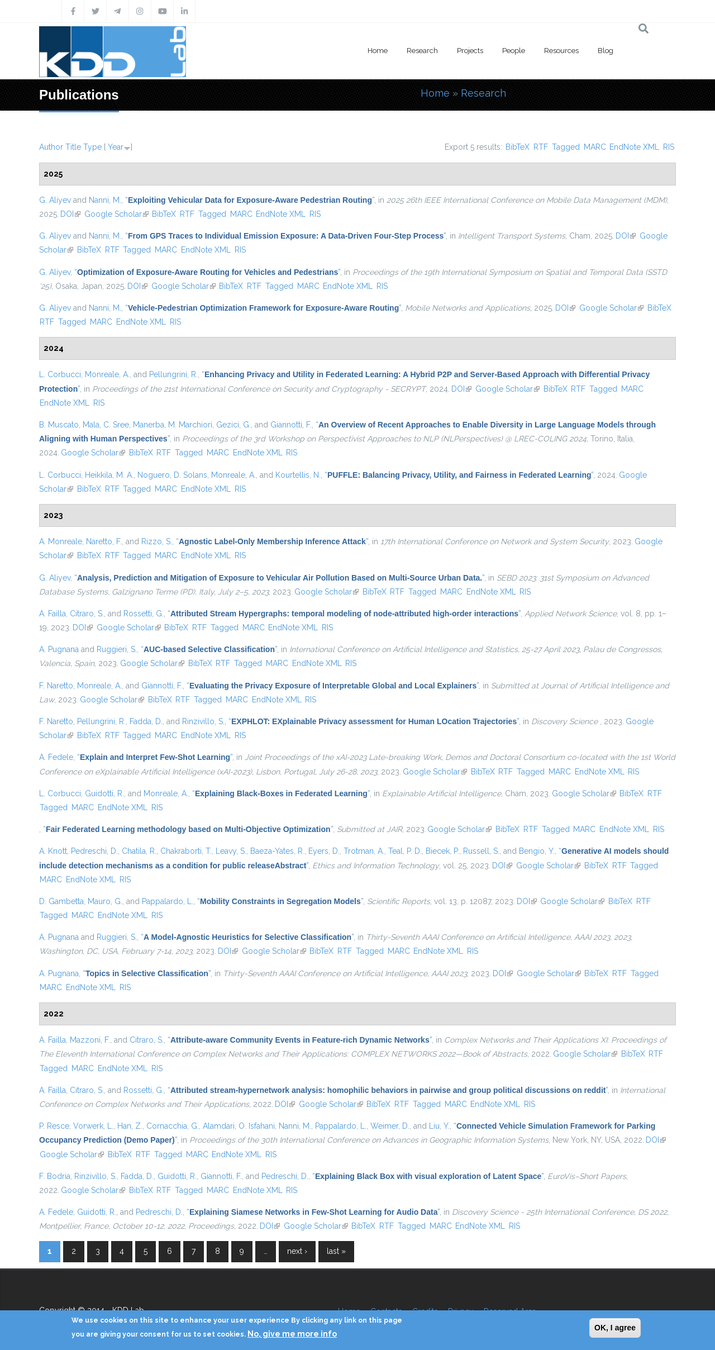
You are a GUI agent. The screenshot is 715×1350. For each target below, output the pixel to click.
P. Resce (54, 1125)
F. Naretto (56, 685)
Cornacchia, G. (172, 1125)
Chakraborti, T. (186, 851)
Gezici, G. (233, 424)
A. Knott (53, 851)
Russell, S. (481, 851)
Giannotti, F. (291, 424)
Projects (470, 50)
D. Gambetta (61, 901)
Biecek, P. (442, 851)
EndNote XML (634, 146)
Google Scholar (116, 214)
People (513, 50)
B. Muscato (59, 424)
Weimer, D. (389, 1125)
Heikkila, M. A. (109, 474)
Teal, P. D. (405, 851)
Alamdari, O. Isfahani (239, 1125)
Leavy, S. (231, 851)
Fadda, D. (146, 721)
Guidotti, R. (104, 793)
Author (51, 146)
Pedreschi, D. (94, 851)
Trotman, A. (364, 851)
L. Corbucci (60, 374)
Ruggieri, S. (117, 649)
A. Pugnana (59, 649)
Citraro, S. (87, 613)
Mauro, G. (105, 901)
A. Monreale (60, 541)
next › (297, 1251)
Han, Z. (129, 1125)
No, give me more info (292, 1333)
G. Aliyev (55, 200)
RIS (668, 146)
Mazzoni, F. (90, 1039)
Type (92, 146)
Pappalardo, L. (167, 901)
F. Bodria (54, 1176)
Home (378, 50)
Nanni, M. (105, 200)
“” (249, 200)
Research (422, 50)
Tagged (566, 146)
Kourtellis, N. (298, 474)
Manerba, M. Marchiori (172, 424)
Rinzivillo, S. (203, 721)
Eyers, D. (324, 851)
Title (73, 146)
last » (336, 1251)
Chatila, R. (139, 851)
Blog (605, 50)
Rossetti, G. (143, 613)
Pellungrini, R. (173, 374)
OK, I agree (615, 1327)
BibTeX (518, 146)
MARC (595, 146)
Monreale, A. (107, 374)
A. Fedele (56, 757)
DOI (70, 214)
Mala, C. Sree (106, 424)
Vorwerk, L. (93, 1125)
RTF (540, 146)
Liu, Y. (439, 1125)
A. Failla (52, 613)
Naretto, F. (104, 541)
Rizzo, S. (156, 541)
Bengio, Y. (537, 851)
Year (115, 146)
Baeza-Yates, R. (277, 851)
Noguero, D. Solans (172, 474)
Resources (561, 50)
